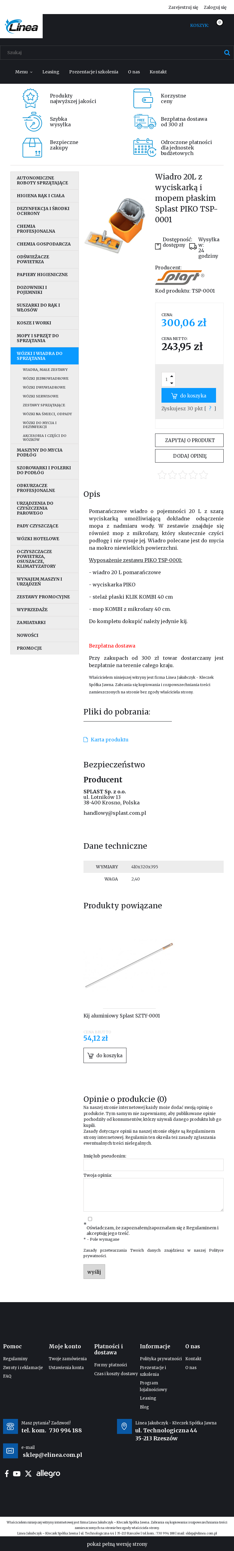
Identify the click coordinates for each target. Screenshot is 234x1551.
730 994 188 (65, 1430)
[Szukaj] (227, 53)
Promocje (29, 648)
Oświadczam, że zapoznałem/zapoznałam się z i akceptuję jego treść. (152, 1230)
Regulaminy (15, 1358)
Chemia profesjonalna (36, 228)
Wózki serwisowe (40, 396)
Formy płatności (110, 1365)
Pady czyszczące (37, 526)
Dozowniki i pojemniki (32, 290)
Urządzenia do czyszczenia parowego (35, 508)
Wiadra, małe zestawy (45, 369)
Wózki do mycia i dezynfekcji (40, 425)
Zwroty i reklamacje (23, 1367)
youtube (16, 1473)
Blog (144, 1407)
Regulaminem (200, 1131)
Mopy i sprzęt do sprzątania (38, 338)
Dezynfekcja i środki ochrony (43, 211)
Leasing (148, 1398)
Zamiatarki (31, 622)
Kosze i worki (34, 323)
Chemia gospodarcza (44, 244)
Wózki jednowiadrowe (46, 378)
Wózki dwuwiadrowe (44, 387)
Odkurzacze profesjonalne (36, 488)
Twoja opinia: (97, 1175)
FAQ (7, 1376)
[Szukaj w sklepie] (118, 52)
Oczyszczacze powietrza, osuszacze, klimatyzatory (36, 559)
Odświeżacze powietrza (33, 259)
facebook (7, 1473)
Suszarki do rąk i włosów (38, 307)
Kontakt (193, 1358)
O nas (191, 1367)
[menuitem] (23, 72)
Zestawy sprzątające (44, 405)
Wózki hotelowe (38, 538)
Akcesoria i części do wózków (44, 438)
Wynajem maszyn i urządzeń (39, 581)
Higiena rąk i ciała (41, 195)
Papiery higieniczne (42, 274)
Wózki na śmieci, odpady (47, 414)
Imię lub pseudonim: (104, 1156)
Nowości (27, 635)
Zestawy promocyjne (43, 597)
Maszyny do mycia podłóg (39, 452)
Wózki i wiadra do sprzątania (39, 356)
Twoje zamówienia (68, 1358)
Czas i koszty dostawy (116, 1373)
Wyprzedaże (32, 609)
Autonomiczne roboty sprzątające (42, 180)
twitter (28, 1473)
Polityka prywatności (161, 1358)
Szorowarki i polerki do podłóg (44, 470)
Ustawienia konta (66, 1367)
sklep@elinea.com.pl (201, 1533)
